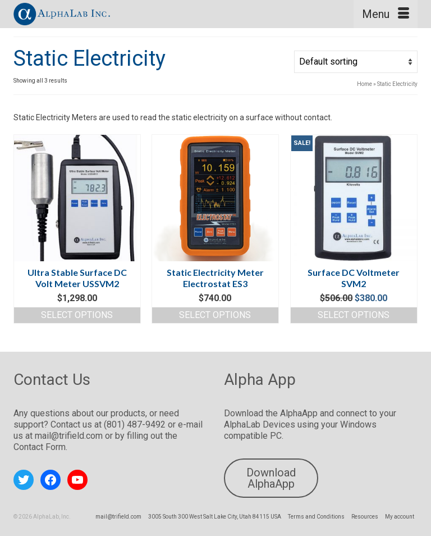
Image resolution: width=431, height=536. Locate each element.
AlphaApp (299, 413)
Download (244, 413)
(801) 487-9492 (135, 424)
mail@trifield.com (69, 435)
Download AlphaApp (271, 478)
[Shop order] (356, 62)
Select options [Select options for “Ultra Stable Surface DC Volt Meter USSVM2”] (77, 315)
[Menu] (386, 14)
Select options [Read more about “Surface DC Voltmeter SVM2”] (353, 315)
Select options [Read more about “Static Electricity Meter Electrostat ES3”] (215, 315)
